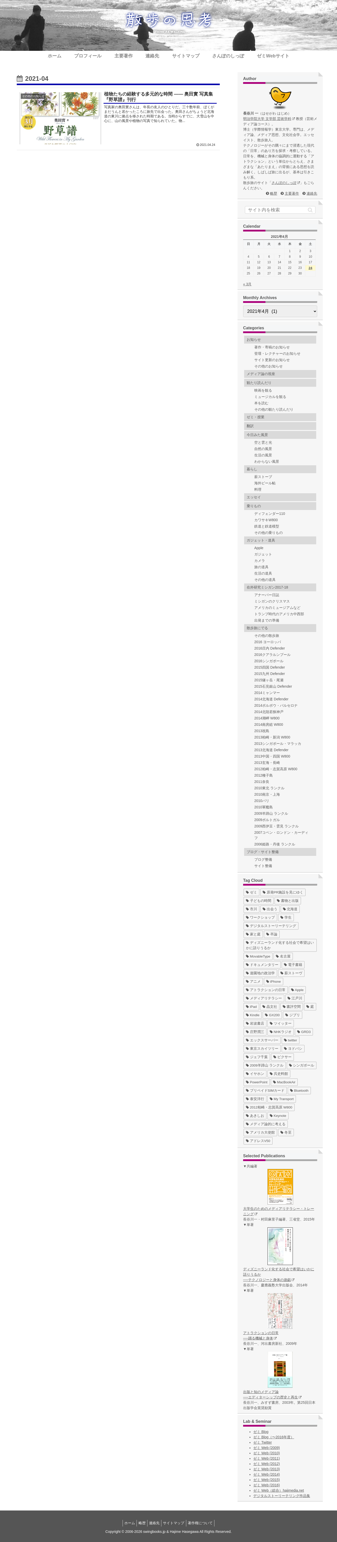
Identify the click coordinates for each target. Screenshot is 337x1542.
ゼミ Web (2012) (266, 1464)
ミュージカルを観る (270, 397)
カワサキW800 (266, 520)
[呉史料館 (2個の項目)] (278, 1073)
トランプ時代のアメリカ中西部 (279, 614)
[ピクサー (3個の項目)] (282, 1057)
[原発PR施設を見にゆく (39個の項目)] (283, 892)
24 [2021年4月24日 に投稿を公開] (310, 268)
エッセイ (254, 497)
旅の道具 (261, 567)
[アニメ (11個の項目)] (253, 981)
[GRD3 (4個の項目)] (304, 1032)
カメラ (259, 561)
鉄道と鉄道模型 (266, 526)
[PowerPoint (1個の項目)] (257, 1082)
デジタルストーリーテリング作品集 (281, 1496)
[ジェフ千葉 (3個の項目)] (257, 1057)
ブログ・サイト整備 (263, 852)
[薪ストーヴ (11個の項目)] (291, 973)
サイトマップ (175, 1523)
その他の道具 (265, 580)
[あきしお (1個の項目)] (255, 1115)
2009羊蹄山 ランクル (271, 813)
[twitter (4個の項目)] (290, 1040)
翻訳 (250, 426)
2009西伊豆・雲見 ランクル (276, 826)
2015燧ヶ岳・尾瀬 (268, 680)
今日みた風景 (257, 435)
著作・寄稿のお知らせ (272, 347)
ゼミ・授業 (255, 417)
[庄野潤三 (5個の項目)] (255, 1032)
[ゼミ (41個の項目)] (251, 892)
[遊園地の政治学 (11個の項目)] (260, 973)
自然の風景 (263, 449)
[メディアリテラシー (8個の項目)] (264, 998)
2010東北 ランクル (269, 788)
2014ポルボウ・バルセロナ (276, 705)
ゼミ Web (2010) (266, 1453)
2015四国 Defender (269, 667)
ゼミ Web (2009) (266, 1448)
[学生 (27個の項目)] (286, 917)
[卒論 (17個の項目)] (272, 934)
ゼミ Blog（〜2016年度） (273, 1437)
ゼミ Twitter (262, 1442)
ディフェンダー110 (269, 514)
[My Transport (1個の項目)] (281, 1099)
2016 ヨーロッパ (267, 642)
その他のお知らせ (268, 366)
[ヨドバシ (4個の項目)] (293, 1048)
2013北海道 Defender (271, 750)
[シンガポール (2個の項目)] (302, 1065)
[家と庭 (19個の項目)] (253, 934)
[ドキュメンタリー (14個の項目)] (262, 964)
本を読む (261, 403)
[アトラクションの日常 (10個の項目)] (266, 990)
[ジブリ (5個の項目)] (292, 1015)
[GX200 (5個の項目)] (272, 1015)
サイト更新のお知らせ (272, 360)
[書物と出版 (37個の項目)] (288, 900)
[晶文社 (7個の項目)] (269, 1006)
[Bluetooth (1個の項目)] (299, 1090)
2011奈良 (261, 782)
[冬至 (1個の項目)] (286, 1132)
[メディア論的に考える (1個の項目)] (266, 1124)
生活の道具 (263, 573)
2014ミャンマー (267, 693)
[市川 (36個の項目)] (251, 909)
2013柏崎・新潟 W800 (272, 737)
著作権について (204, 1523)
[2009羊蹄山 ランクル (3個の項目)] (265, 1065)
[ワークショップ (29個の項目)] (260, 917)
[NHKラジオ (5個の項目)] (280, 1032)
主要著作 (292, 193)
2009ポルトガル (267, 820)
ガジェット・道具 (261, 540)
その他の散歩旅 (266, 636)
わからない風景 (266, 461)
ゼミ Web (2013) (266, 1469)
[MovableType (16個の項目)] (258, 956)
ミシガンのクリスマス (272, 601)
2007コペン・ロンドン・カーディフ (281, 835)
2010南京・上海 (267, 794)
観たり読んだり (259, 383)
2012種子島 (263, 775)
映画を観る (263, 390)
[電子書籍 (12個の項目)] (293, 964)
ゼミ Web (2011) (266, 1458)
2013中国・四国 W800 (272, 756)
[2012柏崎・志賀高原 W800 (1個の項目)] (269, 1107)
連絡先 (312, 193)
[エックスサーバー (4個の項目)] (262, 1040)
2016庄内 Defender (269, 648)
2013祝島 (261, 731)
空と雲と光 (263, 442)
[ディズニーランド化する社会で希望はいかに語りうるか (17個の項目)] (280, 945)
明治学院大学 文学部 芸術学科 (269, 119)
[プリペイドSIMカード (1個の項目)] (265, 1090)
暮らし (252, 469)
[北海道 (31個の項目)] (290, 909)
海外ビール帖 (265, 483)
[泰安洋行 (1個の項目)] (255, 1099)
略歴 (273, 193)
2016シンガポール (268, 661)
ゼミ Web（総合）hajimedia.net (278, 1490)
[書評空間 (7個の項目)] (291, 1006)
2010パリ (261, 801)
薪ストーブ (263, 477)
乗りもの (254, 506)
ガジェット (263, 554)
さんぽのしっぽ (286, 183)
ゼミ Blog (260, 1432)
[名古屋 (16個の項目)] (283, 956)
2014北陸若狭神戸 (268, 712)
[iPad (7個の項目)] (251, 1006)
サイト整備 (263, 866)
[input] (280, 210)
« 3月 (247, 284)
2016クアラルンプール (272, 655)
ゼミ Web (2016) (266, 1485)
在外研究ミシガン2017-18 (267, 587)
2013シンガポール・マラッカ (277, 744)
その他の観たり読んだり (273, 409)
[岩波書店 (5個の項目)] (255, 1023)
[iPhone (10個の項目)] (273, 981)
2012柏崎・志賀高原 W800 (275, 769)
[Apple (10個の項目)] (297, 990)
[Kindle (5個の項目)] (253, 1015)
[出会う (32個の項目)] (270, 909)
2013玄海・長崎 (267, 763)
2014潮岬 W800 (267, 718)
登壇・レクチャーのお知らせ (277, 353)
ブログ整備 (263, 859)
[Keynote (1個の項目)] (278, 1115)
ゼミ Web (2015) (266, 1480)
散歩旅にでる (257, 628)
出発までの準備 (266, 620)
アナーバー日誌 (266, 595)
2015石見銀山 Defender (273, 686)
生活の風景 (263, 455)
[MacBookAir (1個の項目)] (284, 1082)
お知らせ (254, 339)
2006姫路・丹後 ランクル (274, 844)
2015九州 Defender (269, 674)
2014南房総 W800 (268, 724)
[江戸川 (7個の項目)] (295, 998)
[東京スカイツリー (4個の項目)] (262, 1048)
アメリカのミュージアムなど (277, 608)
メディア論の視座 (261, 374)
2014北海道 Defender (271, 699)
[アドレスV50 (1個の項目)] (258, 1141)
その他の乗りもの (268, 533)
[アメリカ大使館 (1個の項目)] (260, 1132)
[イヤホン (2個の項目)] (255, 1073)
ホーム (126, 1523)
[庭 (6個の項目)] (310, 1006)
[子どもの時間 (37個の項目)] (259, 900)
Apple (258, 548)
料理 (257, 489)
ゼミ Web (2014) (266, 1474)
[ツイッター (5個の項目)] (280, 1023)
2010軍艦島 (263, 807)
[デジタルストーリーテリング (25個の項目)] (271, 926)
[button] (310, 210)
